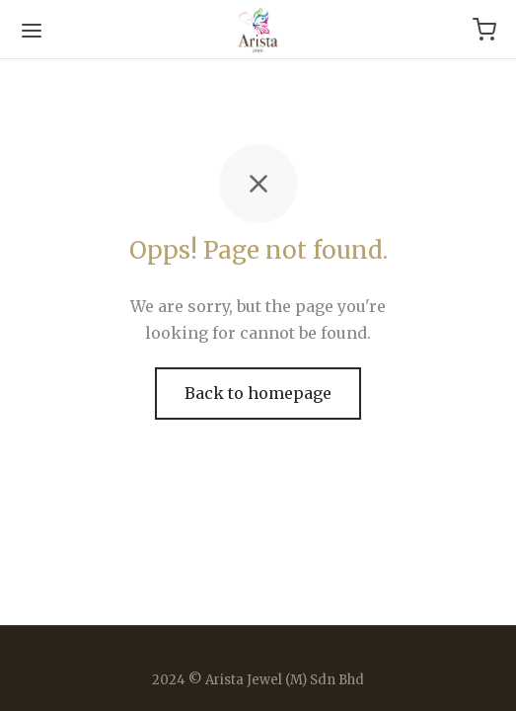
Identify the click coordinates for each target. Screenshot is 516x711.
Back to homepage (258, 393)
